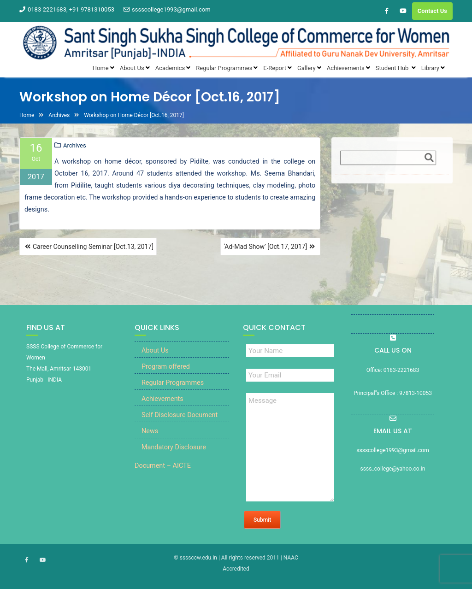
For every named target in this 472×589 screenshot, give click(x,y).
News (150, 432)
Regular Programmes (173, 384)
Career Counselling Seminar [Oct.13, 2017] (93, 246)
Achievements (162, 400)
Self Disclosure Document (180, 416)
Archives (74, 145)
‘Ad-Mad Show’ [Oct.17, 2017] (265, 246)
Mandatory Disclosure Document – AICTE (170, 457)
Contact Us (432, 10)
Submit (262, 521)
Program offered (166, 367)
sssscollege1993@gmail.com (167, 9)
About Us (155, 351)
